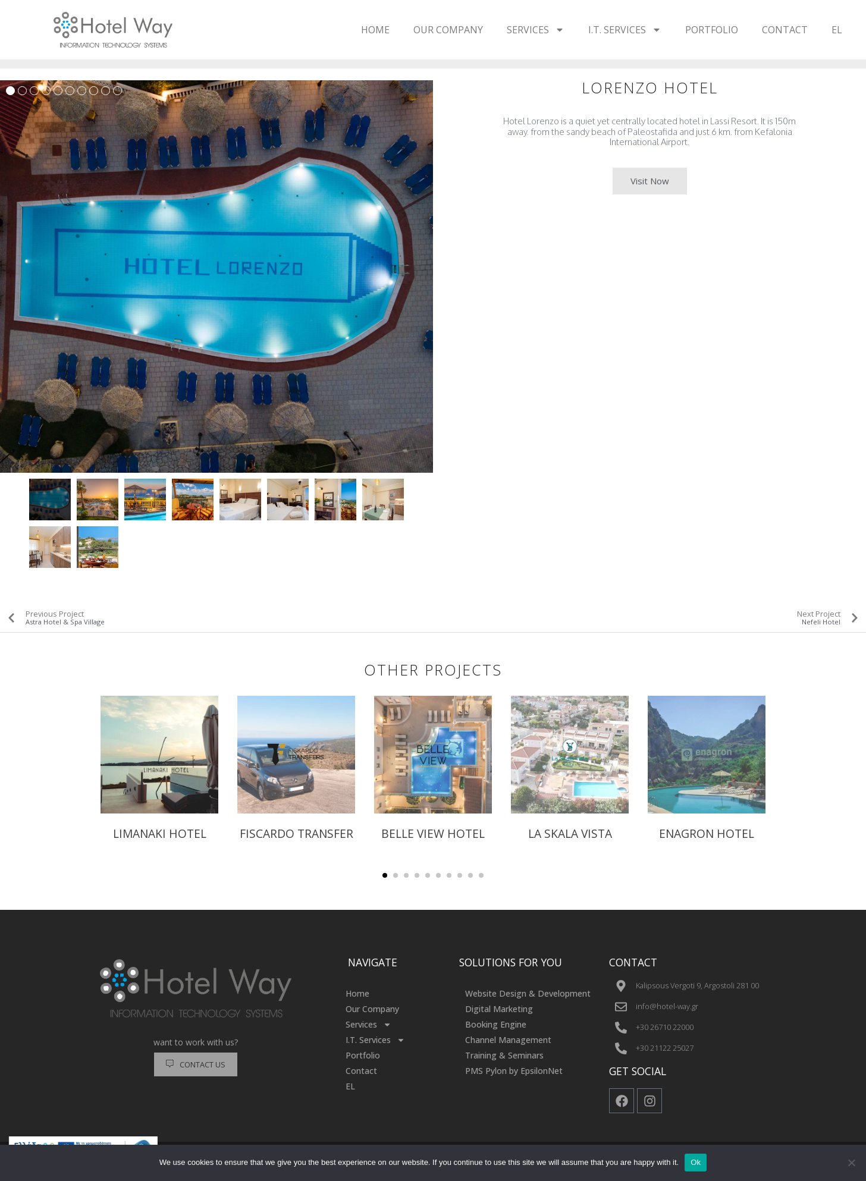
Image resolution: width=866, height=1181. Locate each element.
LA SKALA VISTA (570, 833)
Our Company (448, 29)
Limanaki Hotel (159, 833)
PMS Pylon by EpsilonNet (514, 1070)
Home (375, 29)
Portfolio (711, 29)
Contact (785, 29)
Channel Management (508, 1039)
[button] (384, 875)
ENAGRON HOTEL (706, 833)
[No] (851, 1163)
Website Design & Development (528, 993)
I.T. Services (624, 29)
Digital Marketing (499, 1008)
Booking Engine (495, 1024)
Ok (696, 1162)
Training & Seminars (504, 1055)
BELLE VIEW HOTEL (433, 833)
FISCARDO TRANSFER (296, 833)
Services (535, 29)
